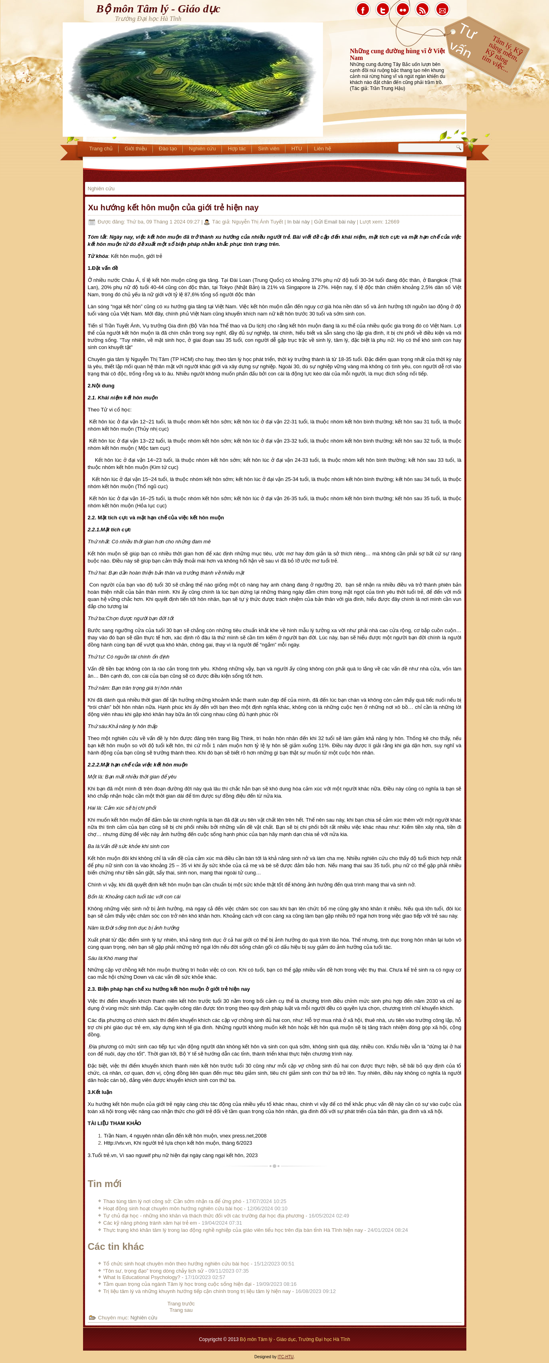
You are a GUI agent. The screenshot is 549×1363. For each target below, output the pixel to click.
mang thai (350, 865)
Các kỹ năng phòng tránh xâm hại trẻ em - (172, 1223)
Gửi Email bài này (335, 222)
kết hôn (119, 820)
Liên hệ (322, 149)
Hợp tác (237, 149)
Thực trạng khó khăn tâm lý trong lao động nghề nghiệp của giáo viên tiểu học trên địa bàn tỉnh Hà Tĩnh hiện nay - (255, 1230)
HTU (296, 149)
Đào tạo (168, 149)
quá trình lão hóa (329, 940)
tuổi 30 (163, 585)
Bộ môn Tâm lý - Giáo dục (158, 8)
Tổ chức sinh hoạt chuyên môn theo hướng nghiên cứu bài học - (199, 1264)
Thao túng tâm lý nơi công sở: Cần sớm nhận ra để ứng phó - (195, 1201)
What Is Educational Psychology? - (164, 1277)
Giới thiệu (136, 149)
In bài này (299, 222)
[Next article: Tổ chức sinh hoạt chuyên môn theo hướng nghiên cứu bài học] (180, 1310)
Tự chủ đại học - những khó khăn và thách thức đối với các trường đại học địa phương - (226, 1216)
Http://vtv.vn (117, 1143)
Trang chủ (101, 149)
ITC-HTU (285, 1357)
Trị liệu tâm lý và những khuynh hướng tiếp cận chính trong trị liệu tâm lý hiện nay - (219, 1291)
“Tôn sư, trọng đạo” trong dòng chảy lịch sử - (176, 1271)
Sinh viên (268, 149)
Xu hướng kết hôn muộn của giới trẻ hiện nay (173, 207)
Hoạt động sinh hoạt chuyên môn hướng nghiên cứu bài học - (195, 1208)
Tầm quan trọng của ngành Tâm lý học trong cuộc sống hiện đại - (200, 1284)
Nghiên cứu (202, 149)
